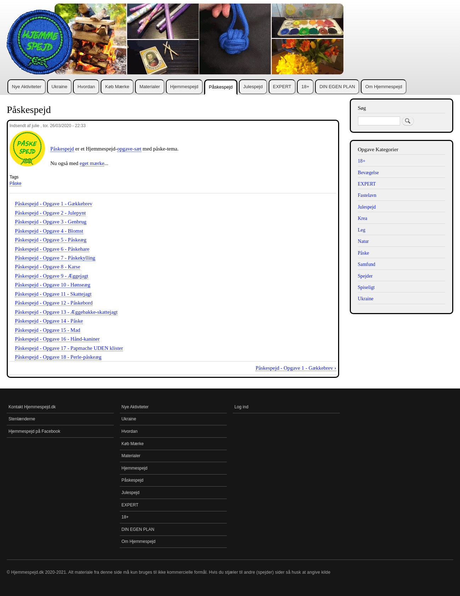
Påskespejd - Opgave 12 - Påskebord (53, 303)
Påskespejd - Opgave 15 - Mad (47, 330)
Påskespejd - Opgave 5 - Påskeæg (50, 240)
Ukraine (59, 86)
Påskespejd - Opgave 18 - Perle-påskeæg (58, 357)
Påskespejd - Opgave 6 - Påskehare (52, 249)
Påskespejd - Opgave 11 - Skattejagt (53, 294)
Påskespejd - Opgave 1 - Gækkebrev (53, 203)
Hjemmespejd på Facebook (34, 431)
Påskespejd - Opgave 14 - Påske (49, 321)
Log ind (241, 406)
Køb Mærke (117, 86)
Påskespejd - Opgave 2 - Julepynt (50, 213)
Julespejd (253, 86)
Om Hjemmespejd (383, 86)
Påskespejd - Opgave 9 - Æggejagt (51, 276)
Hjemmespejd (184, 86)
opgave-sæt (129, 149)
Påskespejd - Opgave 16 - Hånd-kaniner (57, 339)
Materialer (149, 86)
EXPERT (282, 86)
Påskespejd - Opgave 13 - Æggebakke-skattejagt (66, 312)
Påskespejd (220, 87)
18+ (305, 86)
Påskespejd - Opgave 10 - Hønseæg (52, 285)
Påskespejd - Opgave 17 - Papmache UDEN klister (69, 348)
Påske (15, 183)
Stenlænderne (22, 418)
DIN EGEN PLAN (337, 86)
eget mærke (92, 163)
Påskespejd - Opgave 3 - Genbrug (50, 222)
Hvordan (86, 86)
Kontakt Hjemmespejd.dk (32, 406)
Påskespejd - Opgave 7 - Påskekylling (55, 258)
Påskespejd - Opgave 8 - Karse (47, 266)
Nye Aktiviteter (26, 86)
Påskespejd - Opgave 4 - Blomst (49, 231)
